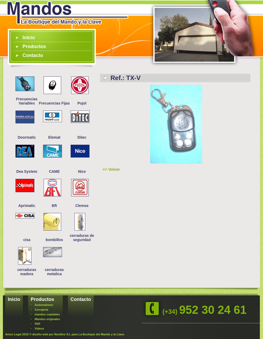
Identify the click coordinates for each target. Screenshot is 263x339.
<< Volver (111, 169)
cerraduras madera (26, 272)
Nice (82, 171)
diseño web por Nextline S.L (51, 334)
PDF (37, 323)
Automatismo (44, 304)
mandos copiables (47, 314)
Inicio (29, 37)
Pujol (81, 103)
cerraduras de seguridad (82, 237)
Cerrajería (41, 309)
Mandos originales (47, 319)
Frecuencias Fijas (54, 103)
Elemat (54, 137)
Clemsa (81, 206)
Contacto (33, 55)
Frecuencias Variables (27, 101)
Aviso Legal (13, 334)
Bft (54, 206)
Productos (34, 46)
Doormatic (27, 137)
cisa (26, 240)
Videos (39, 328)
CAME (54, 171)
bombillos (54, 240)
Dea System (26, 171)
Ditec (81, 137)
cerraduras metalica (54, 272)
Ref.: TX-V (126, 77)
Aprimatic (26, 206)
